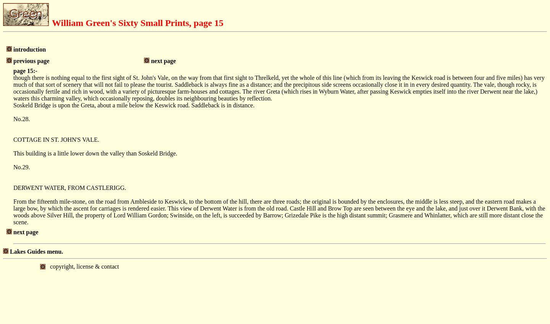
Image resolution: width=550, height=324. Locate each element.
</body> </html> (275, 290)
